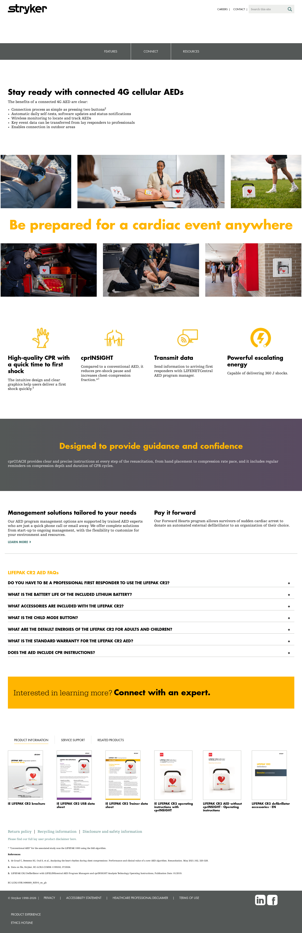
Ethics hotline (22, 923)
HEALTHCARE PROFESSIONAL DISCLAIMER (140, 898)
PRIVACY (49, 898)
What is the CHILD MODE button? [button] (43, 617)
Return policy (21, 831)
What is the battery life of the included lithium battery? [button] (70, 594)
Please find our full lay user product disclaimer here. (42, 839)
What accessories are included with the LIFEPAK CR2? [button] (66, 606)
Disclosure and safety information (112, 831)
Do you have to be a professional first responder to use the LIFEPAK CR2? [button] (89, 582)
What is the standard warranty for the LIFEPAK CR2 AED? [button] (70, 640)
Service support (73, 740)
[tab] (151, 583)
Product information (31, 740)
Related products (111, 740)
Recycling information (57, 831)
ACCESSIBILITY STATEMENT (83, 898)
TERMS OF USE (189, 898)
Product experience (26, 914)
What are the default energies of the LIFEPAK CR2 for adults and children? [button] (90, 629)
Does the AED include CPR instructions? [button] (51, 652)
